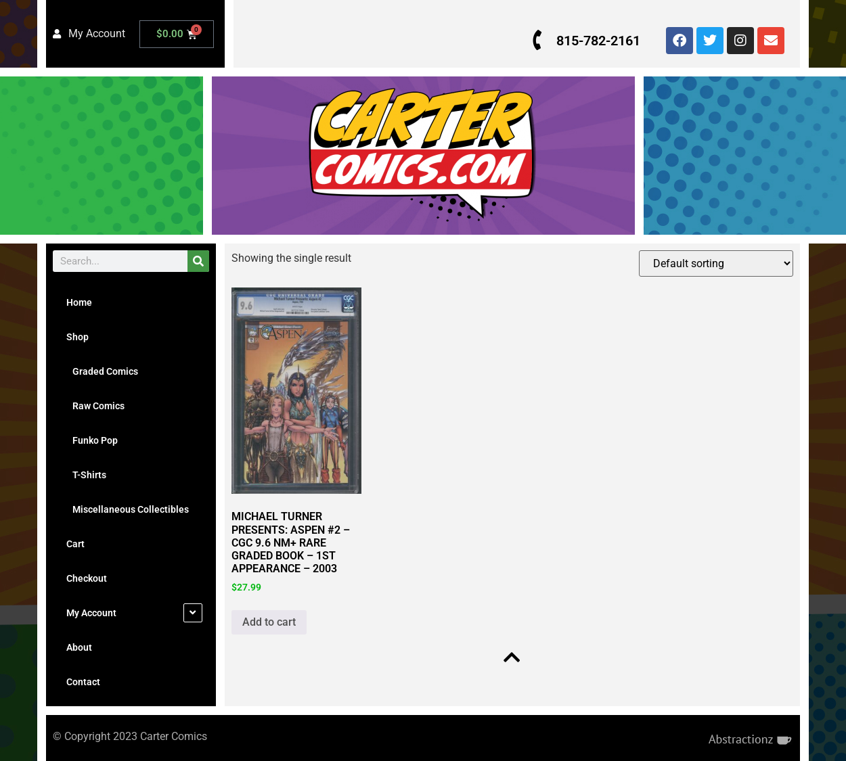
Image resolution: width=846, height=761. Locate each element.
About (79, 647)
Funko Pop (92, 440)
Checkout (86, 578)
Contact (83, 681)
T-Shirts (86, 474)
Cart (75, 543)
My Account (91, 612)
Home (79, 302)
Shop (77, 336)
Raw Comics (95, 405)
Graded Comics (102, 371)
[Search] (198, 261)
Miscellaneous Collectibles (127, 509)
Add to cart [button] (269, 622)
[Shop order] (716, 263)
